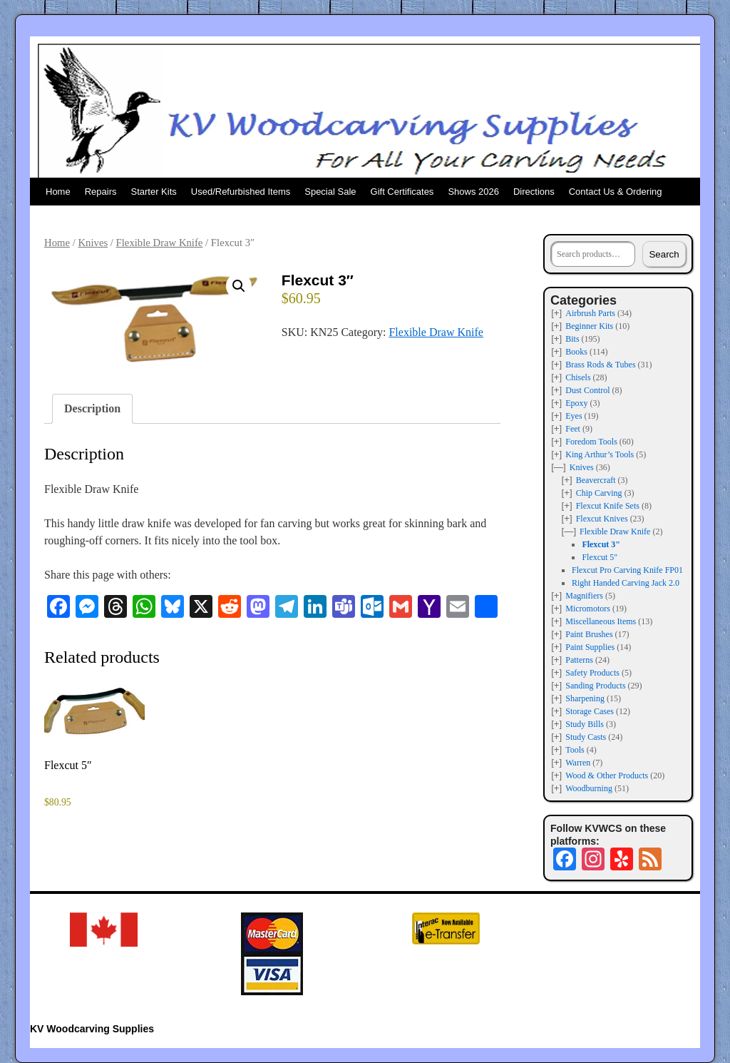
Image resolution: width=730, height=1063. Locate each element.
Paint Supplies (590, 647)
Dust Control (587, 390)
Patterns (579, 660)
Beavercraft (596, 480)
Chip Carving (599, 493)
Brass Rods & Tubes (600, 365)
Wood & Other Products (606, 775)
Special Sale (330, 191)
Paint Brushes (588, 634)
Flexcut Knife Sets (607, 506)
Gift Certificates (402, 191)
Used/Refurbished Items (240, 191)
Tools (575, 750)
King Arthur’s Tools (599, 454)
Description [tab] (92, 408)
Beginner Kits (589, 326)
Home (58, 191)
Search (664, 254)
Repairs (101, 191)
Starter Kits (153, 191)
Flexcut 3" (601, 544)
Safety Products (592, 673)
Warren (577, 763)
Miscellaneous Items (600, 621)
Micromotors (587, 609)
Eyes (573, 416)
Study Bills (584, 724)
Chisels (577, 377)
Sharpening (585, 698)
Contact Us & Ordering (615, 191)
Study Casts (585, 737)
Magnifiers (584, 596)
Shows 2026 (473, 191)
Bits (572, 339)
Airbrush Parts (590, 313)
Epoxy (576, 403)
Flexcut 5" (599, 557)
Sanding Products (595, 686)
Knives (93, 242)
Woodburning (588, 788)
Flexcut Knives (602, 519)
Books (576, 352)
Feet (572, 429)
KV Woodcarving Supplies (92, 1028)
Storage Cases (589, 711)
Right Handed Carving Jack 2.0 (625, 583)
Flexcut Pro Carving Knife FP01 (627, 570)
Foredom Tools (591, 442)
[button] (239, 286)
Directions (534, 191)
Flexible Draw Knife (159, 242)
